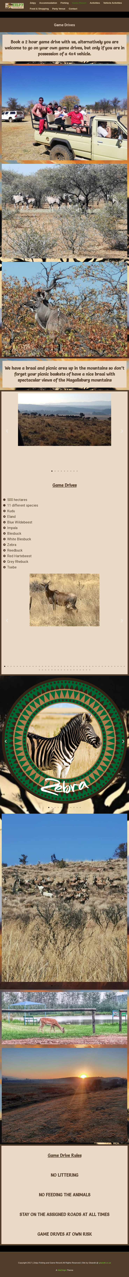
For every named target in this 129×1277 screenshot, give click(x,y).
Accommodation (48, 3)
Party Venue (58, 8)
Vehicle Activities (112, 3)
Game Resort (79, 3)
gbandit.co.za (105, 1263)
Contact (73, 8)
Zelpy (33, 3)
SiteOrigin (62, 1270)
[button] (7, 431)
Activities (95, 3)
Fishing (65, 3)
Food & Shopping (39, 8)
